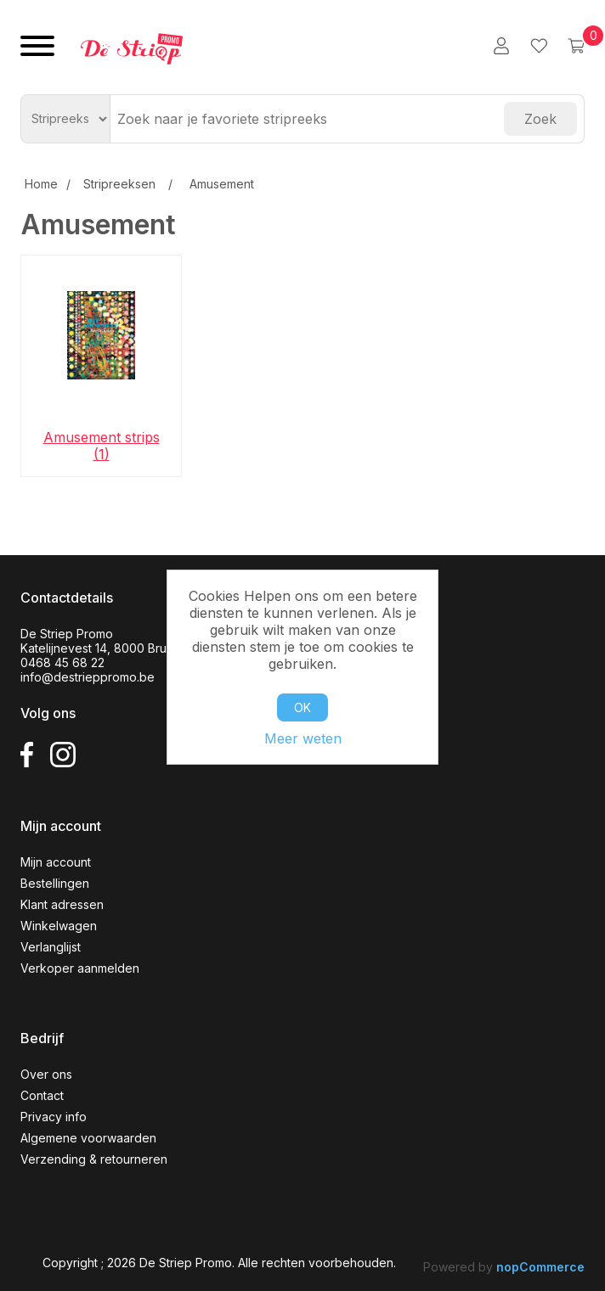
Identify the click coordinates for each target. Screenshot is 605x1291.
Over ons (46, 1074)
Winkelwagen (58, 925)
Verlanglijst (50, 947)
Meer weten (303, 738)
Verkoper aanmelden (79, 968)
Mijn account (55, 862)
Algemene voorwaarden (88, 1138)
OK (302, 707)
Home (41, 184)
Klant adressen (62, 904)
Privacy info (53, 1116)
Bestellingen (54, 883)
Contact (42, 1095)
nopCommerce (540, 1267)
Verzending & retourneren (93, 1159)
